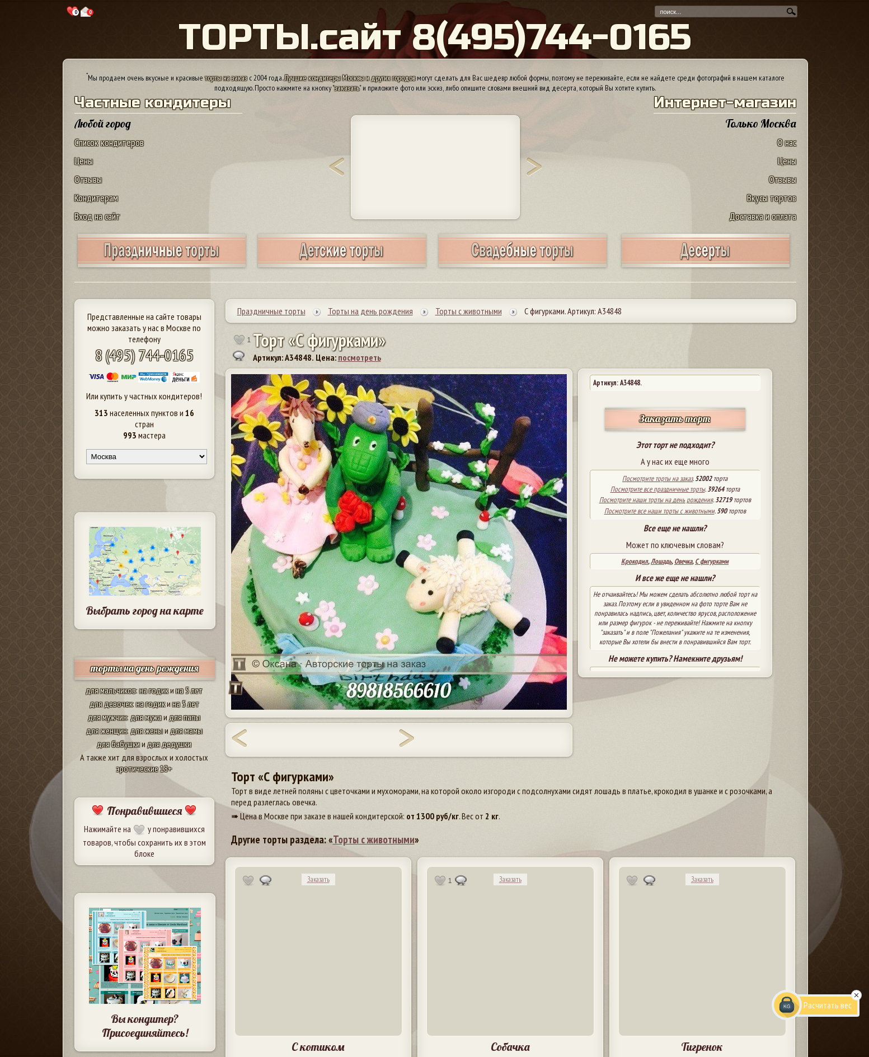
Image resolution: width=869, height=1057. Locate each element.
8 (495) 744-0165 (144, 355)
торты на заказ (226, 78)
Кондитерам (96, 197)
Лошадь (661, 561)
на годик (153, 690)
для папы (184, 717)
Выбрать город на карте (145, 610)
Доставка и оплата (762, 216)
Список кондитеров (109, 142)
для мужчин (107, 717)
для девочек (111, 703)
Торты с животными (374, 839)
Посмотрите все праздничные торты (657, 489)
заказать (347, 88)
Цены (83, 160)
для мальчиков (111, 690)
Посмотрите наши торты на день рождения (656, 499)
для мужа (146, 717)
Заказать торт (675, 418)
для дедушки (169, 743)
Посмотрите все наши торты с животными (659, 511)
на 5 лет (189, 690)
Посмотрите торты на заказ (657, 478)
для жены (146, 730)
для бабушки (118, 743)
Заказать (318, 879)
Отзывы (88, 179)
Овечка (683, 561)
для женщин (106, 730)
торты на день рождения (145, 668)
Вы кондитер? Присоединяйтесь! (145, 1026)
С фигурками (712, 561)
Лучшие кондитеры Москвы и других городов (349, 78)
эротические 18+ (144, 768)
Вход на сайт (97, 216)
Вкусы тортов (771, 197)
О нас (786, 142)
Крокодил (634, 561)
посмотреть (359, 357)
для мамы (186, 730)
